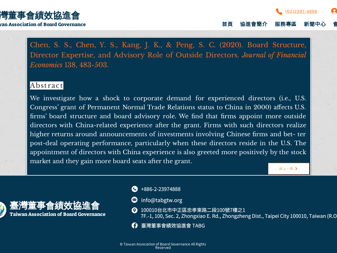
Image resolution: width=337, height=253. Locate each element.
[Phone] (279, 11)
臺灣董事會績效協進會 (55, 206)
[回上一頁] (288, 168)
